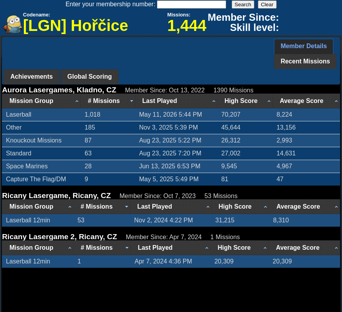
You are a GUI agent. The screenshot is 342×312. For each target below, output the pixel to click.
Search (243, 4)
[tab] (303, 46)
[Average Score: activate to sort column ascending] (306, 101)
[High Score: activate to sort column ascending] (245, 101)
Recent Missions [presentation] (305, 61)
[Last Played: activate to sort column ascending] (176, 101)
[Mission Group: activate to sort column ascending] (41, 101)
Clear (267, 4)
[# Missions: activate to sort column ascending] (108, 101)
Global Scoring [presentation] (89, 76)
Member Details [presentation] (304, 46)
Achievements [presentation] (31, 76)
